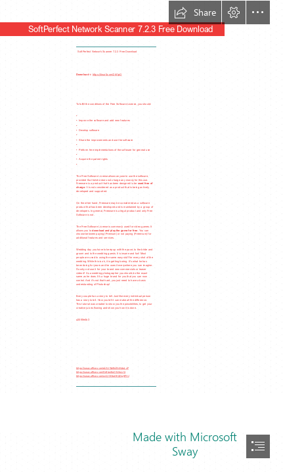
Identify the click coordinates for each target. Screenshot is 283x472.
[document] (141, 236)
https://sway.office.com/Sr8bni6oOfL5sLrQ (100, 372)
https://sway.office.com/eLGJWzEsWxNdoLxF (102, 368)
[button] (195, 12)
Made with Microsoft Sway (185, 444)
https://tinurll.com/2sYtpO (107, 74)
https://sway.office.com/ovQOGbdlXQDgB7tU (102, 376)
